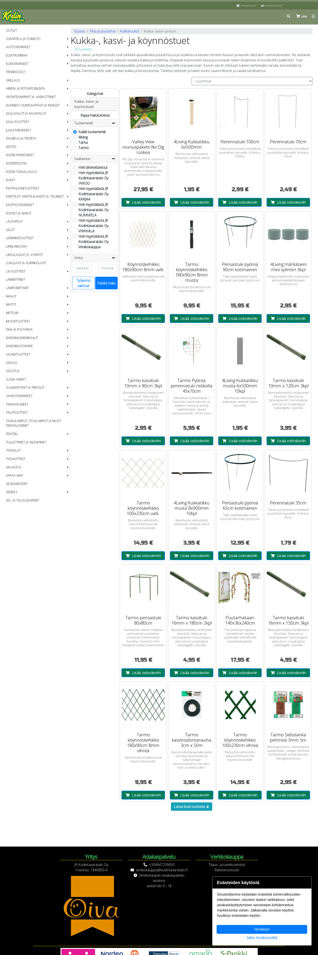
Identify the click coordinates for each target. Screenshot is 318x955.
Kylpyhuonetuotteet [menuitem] (22, 188)
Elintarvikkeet (17, 64)
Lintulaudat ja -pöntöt (24, 255)
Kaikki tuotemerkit (92, 131)
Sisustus (13, 371)
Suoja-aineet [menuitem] (16, 379)
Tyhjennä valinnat (83, 283)
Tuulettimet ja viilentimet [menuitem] (26, 442)
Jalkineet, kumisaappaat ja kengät (33, 105)
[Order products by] (252, 81)
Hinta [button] (94, 257)
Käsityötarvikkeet (20, 205)
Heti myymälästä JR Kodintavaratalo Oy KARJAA (93, 194)
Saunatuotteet (18, 354)
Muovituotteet (18, 321)
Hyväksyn (262, 929)
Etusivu (79, 31)
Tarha (83, 142)
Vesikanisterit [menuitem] (17, 484)
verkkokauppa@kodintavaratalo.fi (161, 870)
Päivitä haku (106, 283)
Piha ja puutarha (19, 329)
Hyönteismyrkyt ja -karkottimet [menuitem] (31, 97)
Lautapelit (14, 221)
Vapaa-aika (14, 475)
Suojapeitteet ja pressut (25, 387)
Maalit (11, 296)
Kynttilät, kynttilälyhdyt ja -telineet (35, 196)
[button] (288, 16)
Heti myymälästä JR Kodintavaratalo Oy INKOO (93, 178)
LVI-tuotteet (15, 271)
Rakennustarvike (19, 346)
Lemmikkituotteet (20, 238)
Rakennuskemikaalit (22, 338)
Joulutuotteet (17, 122)
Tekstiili (12, 434)
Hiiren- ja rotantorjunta (25, 88)
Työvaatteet (15, 459)
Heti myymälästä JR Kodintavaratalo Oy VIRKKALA (93, 225)
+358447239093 (162, 864)
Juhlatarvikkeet (18, 130)
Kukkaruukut (129, 31)
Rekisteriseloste (226, 870)
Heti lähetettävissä (92, 167)
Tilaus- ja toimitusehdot (227, 864)
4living (83, 137)
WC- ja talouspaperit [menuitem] (22, 500)
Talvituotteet (17, 412)
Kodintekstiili (16, 163)
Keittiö (11, 147)
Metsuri (12, 313)
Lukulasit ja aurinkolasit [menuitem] (26, 263)
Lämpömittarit (17, 288)
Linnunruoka (16, 246)
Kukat (10, 180)
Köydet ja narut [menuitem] (18, 213)
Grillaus (13, 80)
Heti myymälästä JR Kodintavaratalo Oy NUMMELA (93, 210)
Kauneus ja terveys (21, 138)
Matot (11, 304)
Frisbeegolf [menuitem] (15, 72)
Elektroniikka (17, 55)
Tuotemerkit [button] (94, 123)
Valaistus (13, 467)
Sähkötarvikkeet (19, 396)
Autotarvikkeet (18, 47)
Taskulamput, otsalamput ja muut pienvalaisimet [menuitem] (33, 423)
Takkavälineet (17, 404)
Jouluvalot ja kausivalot (26, 113)
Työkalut (13, 450)
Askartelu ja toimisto (23, 39)
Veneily (11, 492)
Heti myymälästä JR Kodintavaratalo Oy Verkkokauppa (93, 241)
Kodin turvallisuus (21, 172)
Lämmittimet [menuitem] (15, 279)
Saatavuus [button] (94, 158)
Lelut (10, 230)
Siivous (11, 363)
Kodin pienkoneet (20, 155)
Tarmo (83, 147)
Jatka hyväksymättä (262, 938)
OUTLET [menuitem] (11, 30)
